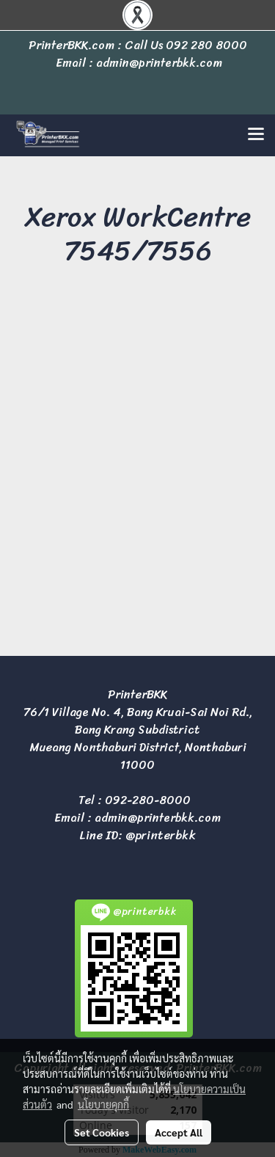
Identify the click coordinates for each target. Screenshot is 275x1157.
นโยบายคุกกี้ (103, 1104)
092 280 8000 (206, 45)
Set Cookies (101, 1132)
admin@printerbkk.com (158, 817)
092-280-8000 (148, 800)
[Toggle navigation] (256, 135)
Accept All (178, 1132)
